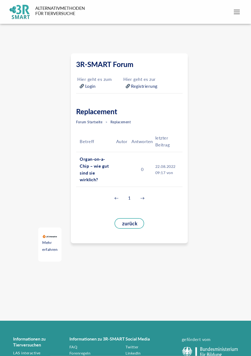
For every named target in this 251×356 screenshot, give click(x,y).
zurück (126, 223)
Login (90, 86)
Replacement (120, 122)
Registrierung (144, 86)
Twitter (132, 347)
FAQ (73, 347)
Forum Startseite (89, 122)
